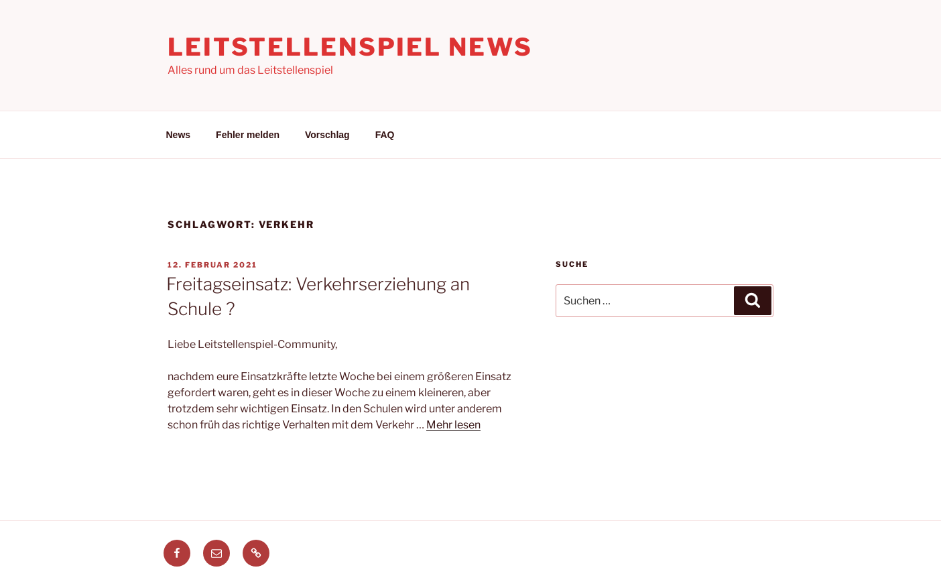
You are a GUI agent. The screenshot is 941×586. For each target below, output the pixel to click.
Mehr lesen (453, 424)
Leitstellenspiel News (350, 47)
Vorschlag (327, 134)
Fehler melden (247, 134)
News (178, 134)
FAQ (385, 134)
